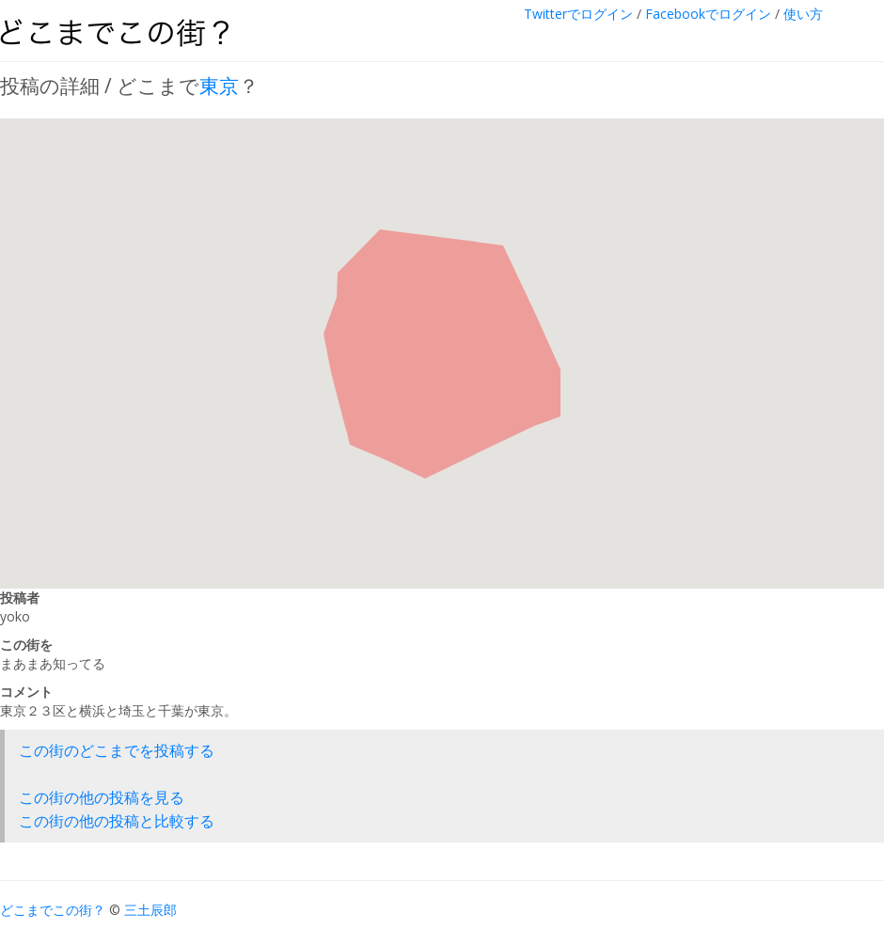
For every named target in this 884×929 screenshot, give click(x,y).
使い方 (803, 14)
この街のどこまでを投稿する (116, 750)
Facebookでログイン (708, 14)
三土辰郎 (150, 910)
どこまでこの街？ (52, 910)
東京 (219, 85)
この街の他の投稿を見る (101, 797)
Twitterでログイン (578, 14)
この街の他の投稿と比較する (116, 821)
